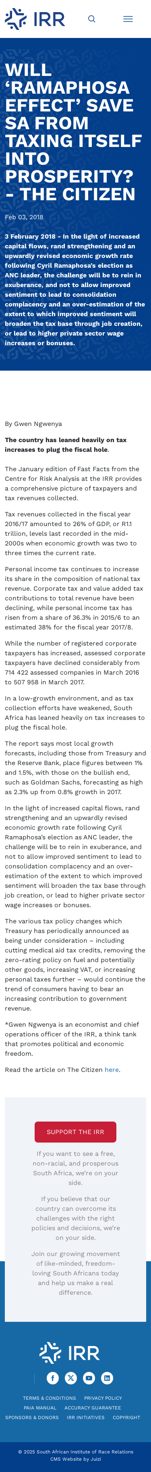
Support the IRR (75, 1132)
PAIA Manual (40, 1408)
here (112, 1070)
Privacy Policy (103, 1398)
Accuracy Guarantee (92, 1408)
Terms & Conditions (49, 1398)
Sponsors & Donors (32, 1417)
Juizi (96, 1459)
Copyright (126, 1417)
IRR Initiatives (86, 1417)
